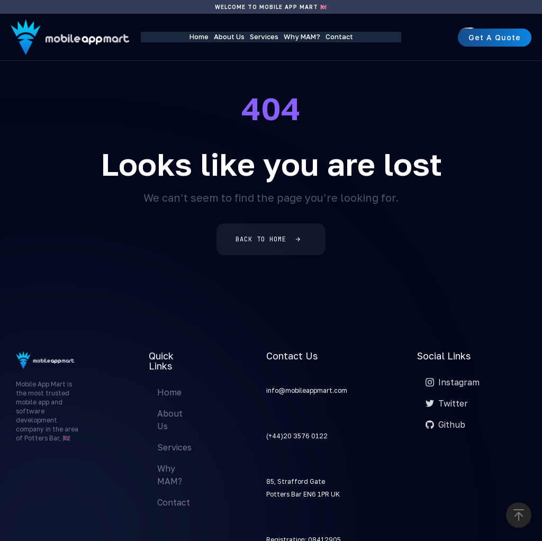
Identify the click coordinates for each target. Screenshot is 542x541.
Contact (339, 36)
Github (445, 424)
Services (264, 36)
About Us (229, 36)
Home (199, 36)
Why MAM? (302, 36)
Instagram (453, 382)
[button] (518, 515)
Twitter (447, 403)
